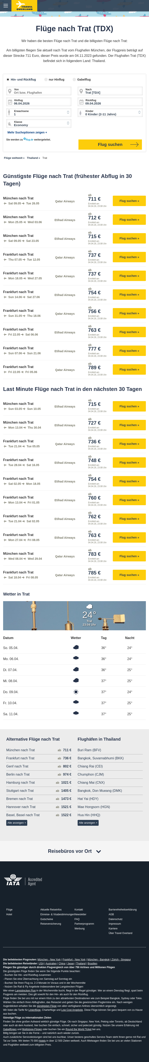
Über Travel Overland (120, 933)
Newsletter (80, 914)
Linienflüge (35, 1010)
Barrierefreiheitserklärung (123, 909)
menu (5, 5)
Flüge (9, 909)
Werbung (79, 928)
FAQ (76, 919)
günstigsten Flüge (47, 1006)
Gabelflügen (10, 1029)
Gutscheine (46, 919)
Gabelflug (84, 79)
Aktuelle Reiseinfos (51, 909)
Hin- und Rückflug (23, 79)
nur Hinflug (57, 79)
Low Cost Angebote (72, 1010)
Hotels (42, 1040)
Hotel (9, 914)
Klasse (18, 122)
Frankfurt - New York (74, 959)
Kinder (89, 111)
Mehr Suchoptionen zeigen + (27, 132)
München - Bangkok (98, 959)
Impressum (115, 923)
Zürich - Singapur (121, 959)
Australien (51, 963)
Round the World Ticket (79, 1029)
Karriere (113, 928)
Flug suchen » (129, 201)
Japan (70, 963)
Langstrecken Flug (25, 990)
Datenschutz (116, 919)
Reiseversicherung (50, 923)
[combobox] (38, 112)
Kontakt (78, 909)
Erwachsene (21, 111)
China (62, 963)
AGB (111, 914)
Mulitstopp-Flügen (32, 1029)
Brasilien (92, 963)
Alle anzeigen (15, 822)
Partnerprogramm (84, 923)
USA (41, 963)
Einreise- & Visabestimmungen (57, 914)
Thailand (81, 963)
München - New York (49, 959)
